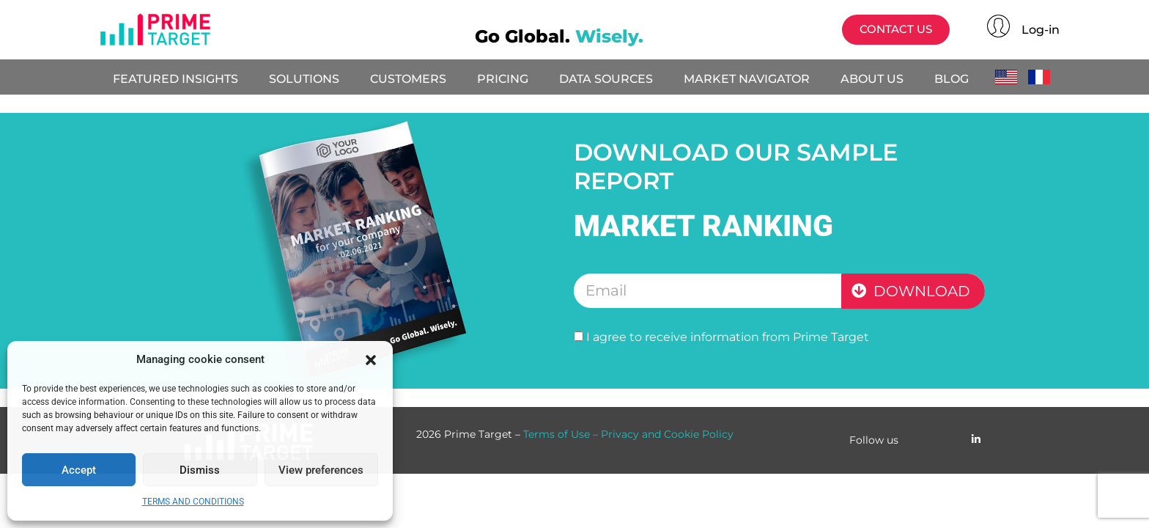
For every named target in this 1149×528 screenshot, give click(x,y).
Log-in (1040, 30)
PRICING (502, 79)
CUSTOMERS (408, 79)
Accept (79, 470)
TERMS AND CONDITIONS (193, 501)
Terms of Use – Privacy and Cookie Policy (628, 434)
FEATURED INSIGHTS (175, 79)
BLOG (951, 79)
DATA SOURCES (606, 79)
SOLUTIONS (304, 79)
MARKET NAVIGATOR (747, 79)
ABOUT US (872, 79)
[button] (370, 360)
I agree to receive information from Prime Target (727, 337)
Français (1043, 77)
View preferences (320, 470)
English (1010, 77)
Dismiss (200, 470)
